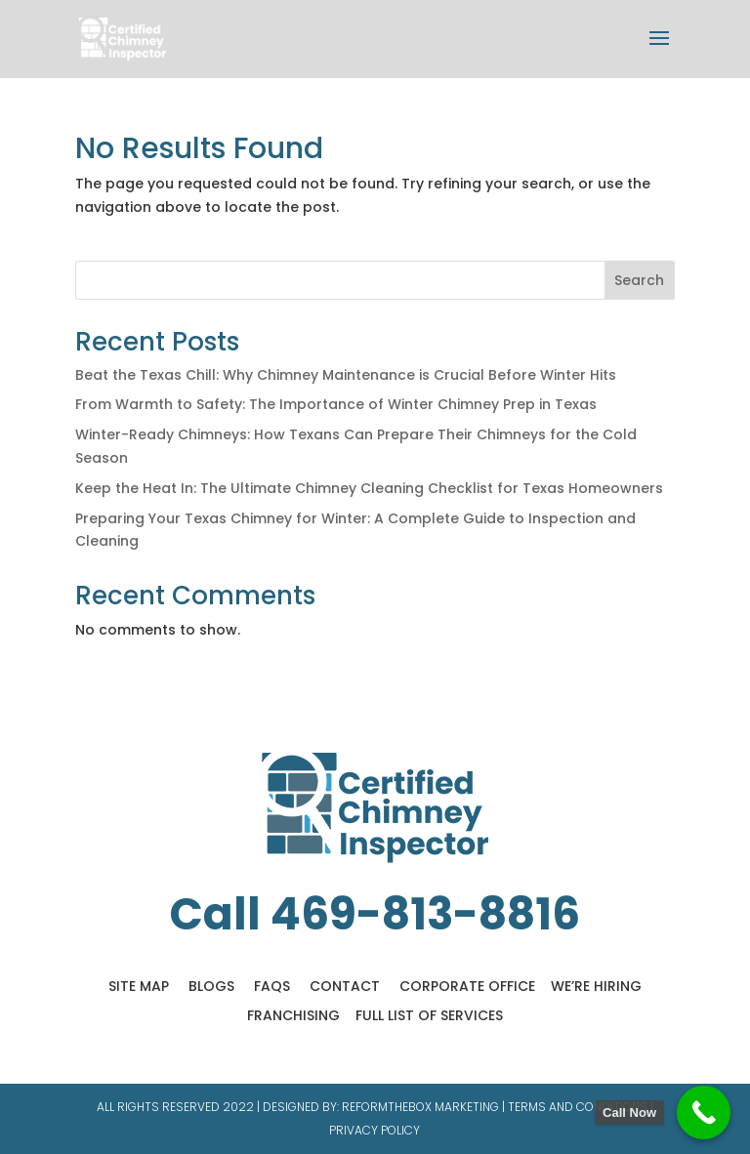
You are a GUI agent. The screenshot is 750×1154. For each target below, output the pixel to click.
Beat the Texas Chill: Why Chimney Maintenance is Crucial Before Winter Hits (345, 375)
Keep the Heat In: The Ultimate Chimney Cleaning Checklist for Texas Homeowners (369, 488)
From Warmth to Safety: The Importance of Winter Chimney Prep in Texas (336, 404)
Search (639, 280)
